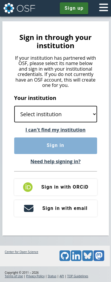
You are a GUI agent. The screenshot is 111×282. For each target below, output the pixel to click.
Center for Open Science (21, 252)
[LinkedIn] (76, 260)
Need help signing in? (55, 161)
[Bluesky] (87, 260)
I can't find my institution (55, 130)
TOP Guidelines (77, 276)
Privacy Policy (35, 276)
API (61, 276)
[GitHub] (64, 260)
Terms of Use (14, 276)
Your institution (35, 97)
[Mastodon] (99, 260)
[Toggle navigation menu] (103, 8)
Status (52, 276)
